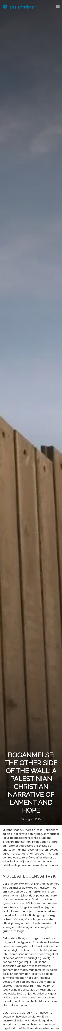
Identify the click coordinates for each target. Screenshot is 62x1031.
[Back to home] (19, 6)
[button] (58, 6)
